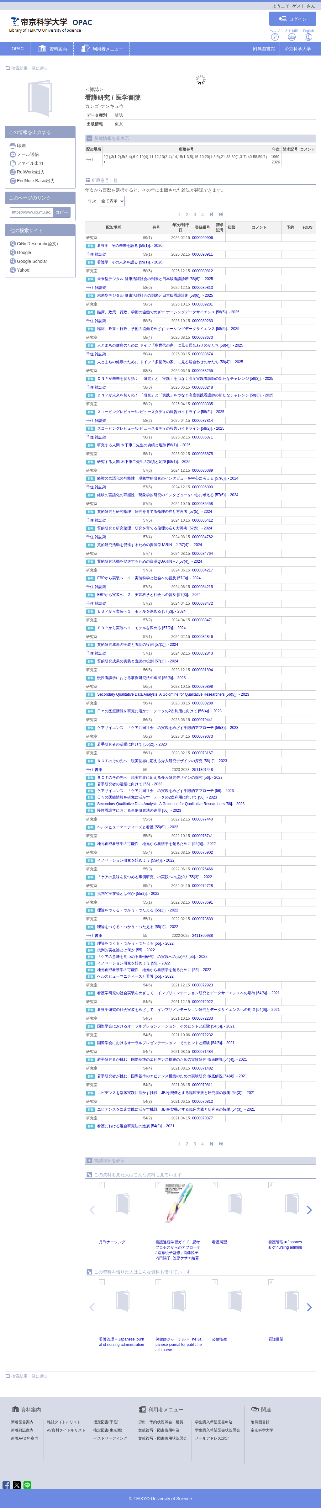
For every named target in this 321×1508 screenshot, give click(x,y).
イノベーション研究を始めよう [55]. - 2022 (133, 963)
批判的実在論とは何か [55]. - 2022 (126, 950)
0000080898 (202, 686)
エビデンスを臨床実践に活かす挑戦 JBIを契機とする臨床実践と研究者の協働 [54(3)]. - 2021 (176, 1093)
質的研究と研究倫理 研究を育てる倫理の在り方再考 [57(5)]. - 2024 (154, 511)
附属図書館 (264, 48)
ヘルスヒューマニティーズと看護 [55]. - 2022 (135, 976)
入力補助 (291, 35)
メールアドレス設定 (212, 1438)
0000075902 (202, 852)
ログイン (293, 19)
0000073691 (202, 902)
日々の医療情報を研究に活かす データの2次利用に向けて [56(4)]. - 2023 (159, 711)
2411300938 (202, 935)
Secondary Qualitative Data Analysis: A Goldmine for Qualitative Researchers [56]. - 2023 (171, 804)
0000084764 (202, 553)
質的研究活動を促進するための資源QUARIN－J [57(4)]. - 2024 (149, 545)
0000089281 (202, 304)
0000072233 (202, 1018)
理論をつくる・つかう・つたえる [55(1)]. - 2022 (137, 910)
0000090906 (202, 238)
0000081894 (202, 670)
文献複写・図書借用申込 (159, 1430)
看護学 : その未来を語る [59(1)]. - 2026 (129, 245)
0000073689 (202, 919)
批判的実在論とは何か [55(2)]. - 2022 (128, 893)
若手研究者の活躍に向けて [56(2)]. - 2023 (132, 744)
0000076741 (202, 836)
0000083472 (202, 603)
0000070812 (202, 1101)
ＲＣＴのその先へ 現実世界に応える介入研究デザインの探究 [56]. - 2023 (159, 777)
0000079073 (202, 736)
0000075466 (202, 869)
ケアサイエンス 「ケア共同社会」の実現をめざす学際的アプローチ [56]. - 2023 (165, 791)
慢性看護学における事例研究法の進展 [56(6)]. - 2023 (141, 678)
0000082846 (202, 637)
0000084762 (202, 537)
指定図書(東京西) (107, 1430)
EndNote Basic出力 (32, 181)
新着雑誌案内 (22, 1430)
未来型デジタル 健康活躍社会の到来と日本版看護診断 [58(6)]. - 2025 (155, 279)
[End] (221, 215)
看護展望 (219, 1242)
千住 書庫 (94, 769)
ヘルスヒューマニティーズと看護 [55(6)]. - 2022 (137, 827)
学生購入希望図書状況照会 (217, 1430)
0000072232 (202, 1035)
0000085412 (202, 520)
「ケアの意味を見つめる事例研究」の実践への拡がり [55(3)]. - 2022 (154, 877)
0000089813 (202, 287)
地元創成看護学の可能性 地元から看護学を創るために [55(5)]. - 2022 (156, 844)
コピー (61, 212)
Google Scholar (28, 261)
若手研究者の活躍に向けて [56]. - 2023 (129, 784)
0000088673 (202, 337)
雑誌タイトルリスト (64, 1422)
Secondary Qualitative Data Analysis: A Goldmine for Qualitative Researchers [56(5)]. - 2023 (173, 694)
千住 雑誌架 (96, 254)
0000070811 (202, 1085)
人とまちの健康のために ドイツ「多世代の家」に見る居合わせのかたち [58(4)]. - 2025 (170, 345)
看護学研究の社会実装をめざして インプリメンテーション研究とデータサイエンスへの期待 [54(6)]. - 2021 (188, 993)
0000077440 (202, 819)
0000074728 (202, 886)
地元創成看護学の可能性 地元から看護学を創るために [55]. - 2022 (154, 970)
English (308, 35)
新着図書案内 (22, 1422)
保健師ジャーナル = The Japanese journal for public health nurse (178, 1344)
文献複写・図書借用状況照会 (162, 1438)
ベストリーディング (110, 1438)
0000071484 (202, 1051)
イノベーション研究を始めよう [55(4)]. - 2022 (135, 860)
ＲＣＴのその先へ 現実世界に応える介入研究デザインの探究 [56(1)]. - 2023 (162, 761)
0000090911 (202, 254)
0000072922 (202, 1002)
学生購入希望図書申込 (214, 1422)
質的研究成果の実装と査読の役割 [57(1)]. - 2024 (137, 644)
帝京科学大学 (298, 48)
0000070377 (202, 1118)
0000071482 (202, 1068)
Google (20, 252)
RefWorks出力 (27, 172)
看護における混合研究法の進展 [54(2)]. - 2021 (135, 1126)
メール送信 (24, 154)
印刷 (17, 145)
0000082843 (202, 653)
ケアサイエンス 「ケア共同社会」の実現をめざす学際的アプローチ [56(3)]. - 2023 (167, 727)
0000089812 (202, 271)
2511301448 (202, 769)
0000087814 (202, 420)
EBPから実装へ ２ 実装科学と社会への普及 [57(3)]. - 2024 (149, 578)
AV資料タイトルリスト (66, 1430)
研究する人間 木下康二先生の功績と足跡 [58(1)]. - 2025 (143, 445)
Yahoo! (19, 270)
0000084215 (202, 587)
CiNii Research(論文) (33, 243)
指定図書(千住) (105, 1422)
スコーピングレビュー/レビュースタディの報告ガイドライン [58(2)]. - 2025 (160, 412)
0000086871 (202, 437)
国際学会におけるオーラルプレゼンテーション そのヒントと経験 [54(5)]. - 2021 (165, 1026)
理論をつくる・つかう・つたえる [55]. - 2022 (135, 943)
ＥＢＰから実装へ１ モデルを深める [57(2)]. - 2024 (141, 611)
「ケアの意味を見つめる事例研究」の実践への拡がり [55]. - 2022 (152, 956)
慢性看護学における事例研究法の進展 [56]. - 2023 (139, 810)
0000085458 (202, 504)
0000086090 (202, 487)
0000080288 (202, 703)
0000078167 (202, 753)
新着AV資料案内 (24, 1438)
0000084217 (202, 570)
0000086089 (202, 470)
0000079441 (202, 720)
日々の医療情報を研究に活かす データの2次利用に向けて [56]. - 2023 (157, 797)
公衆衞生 (219, 1339)
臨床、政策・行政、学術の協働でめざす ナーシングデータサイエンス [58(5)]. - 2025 (168, 312)
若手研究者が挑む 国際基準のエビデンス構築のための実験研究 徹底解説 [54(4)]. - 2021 (172, 1059)
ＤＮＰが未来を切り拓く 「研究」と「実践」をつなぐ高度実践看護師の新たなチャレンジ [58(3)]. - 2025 (185, 378)
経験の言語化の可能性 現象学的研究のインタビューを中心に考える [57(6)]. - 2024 (167, 478)
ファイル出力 (26, 163)
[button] (51, 49)
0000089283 (202, 321)
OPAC (18, 48)
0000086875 (202, 454)
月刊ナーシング (112, 1242)
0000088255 (202, 371)
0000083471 (202, 620)
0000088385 (202, 404)
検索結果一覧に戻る (26, 68)
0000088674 (202, 354)
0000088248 (202, 387)
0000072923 (202, 985)
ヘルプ (275, 35)
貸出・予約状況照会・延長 (160, 1422)
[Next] (211, 215)
